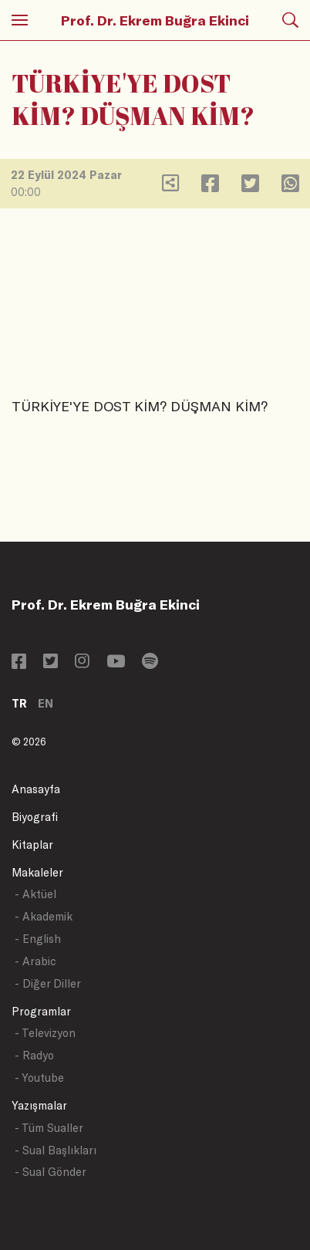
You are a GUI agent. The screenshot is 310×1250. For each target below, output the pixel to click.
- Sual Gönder (50, 1171)
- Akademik (43, 916)
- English (38, 938)
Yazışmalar (39, 1105)
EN (45, 703)
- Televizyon (45, 1032)
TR (19, 703)
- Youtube (39, 1077)
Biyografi (35, 816)
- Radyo (34, 1055)
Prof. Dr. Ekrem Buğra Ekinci (155, 20)
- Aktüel (35, 893)
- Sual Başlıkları (55, 1150)
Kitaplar (32, 844)
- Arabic (35, 961)
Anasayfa (36, 789)
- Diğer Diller (48, 983)
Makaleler (37, 872)
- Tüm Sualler (49, 1127)
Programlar (41, 1011)
